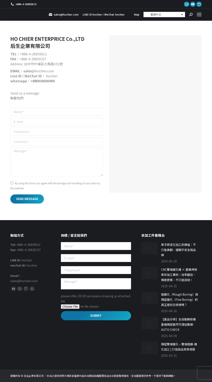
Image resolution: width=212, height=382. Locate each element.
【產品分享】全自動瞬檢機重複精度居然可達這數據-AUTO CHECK (178, 324)
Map (136, 14)
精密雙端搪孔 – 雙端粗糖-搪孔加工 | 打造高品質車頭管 (179, 346)
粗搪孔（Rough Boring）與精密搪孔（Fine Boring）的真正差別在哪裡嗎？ (179, 299)
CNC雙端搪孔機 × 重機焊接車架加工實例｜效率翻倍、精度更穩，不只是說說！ (179, 274)
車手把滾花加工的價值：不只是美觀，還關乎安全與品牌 (178, 250)
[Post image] (149, 248)
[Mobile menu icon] (199, 14)
